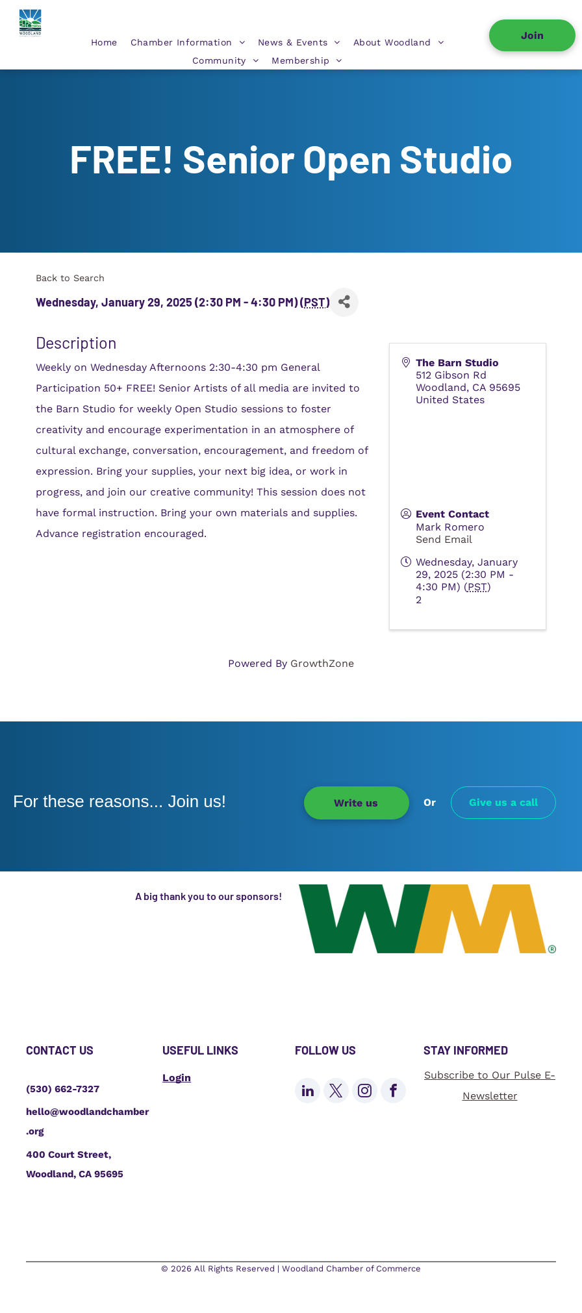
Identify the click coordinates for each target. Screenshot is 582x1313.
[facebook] (393, 1092)
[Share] (344, 302)
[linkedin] (307, 1092)
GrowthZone (322, 663)
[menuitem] (104, 42)
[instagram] (364, 1092)
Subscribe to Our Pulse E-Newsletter (489, 1085)
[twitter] (336, 1092)
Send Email (444, 539)
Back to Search (70, 278)
